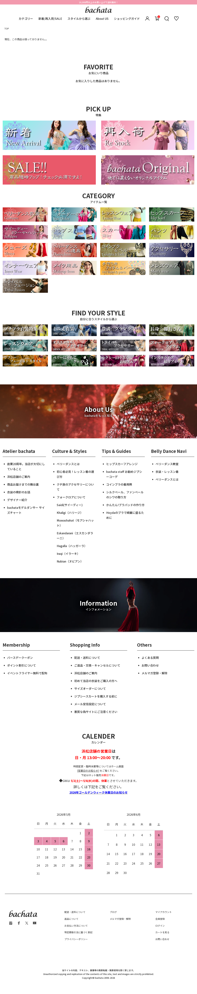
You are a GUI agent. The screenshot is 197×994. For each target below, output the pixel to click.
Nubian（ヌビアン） (70, 561)
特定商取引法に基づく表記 (78, 932)
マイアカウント (163, 912)
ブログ (113, 912)
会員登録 (160, 918)
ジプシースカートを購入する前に (95, 696)
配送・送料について (87, 657)
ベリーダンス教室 (167, 464)
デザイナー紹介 (17, 500)
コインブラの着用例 (119, 484)
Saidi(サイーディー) (70, 505)
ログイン (160, 925)
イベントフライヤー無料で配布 (27, 673)
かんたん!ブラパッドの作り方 (125, 505)
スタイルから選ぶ (78, 18)
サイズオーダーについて (90, 688)
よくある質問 (150, 657)
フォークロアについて (71, 497)
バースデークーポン (20, 657)
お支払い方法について (76, 925)
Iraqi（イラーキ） (68, 553)
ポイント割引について (21, 665)
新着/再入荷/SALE (50, 18)
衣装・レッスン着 (167, 471)
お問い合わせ (150, 665)
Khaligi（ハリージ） (70, 512)
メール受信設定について (90, 704)
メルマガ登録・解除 (154, 673)
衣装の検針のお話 (18, 492)
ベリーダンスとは (68, 464)
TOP (6, 28)
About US (102, 18)
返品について (71, 918)
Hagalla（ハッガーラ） (72, 546)
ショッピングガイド (127, 18)
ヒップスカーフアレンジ (122, 464)
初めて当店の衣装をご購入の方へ (95, 681)
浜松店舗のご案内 (18, 476)
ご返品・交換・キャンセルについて (97, 665)
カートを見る (162, 932)
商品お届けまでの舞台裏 (23, 484)
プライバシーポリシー (76, 939)
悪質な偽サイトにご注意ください (95, 712)
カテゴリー (26, 18)
